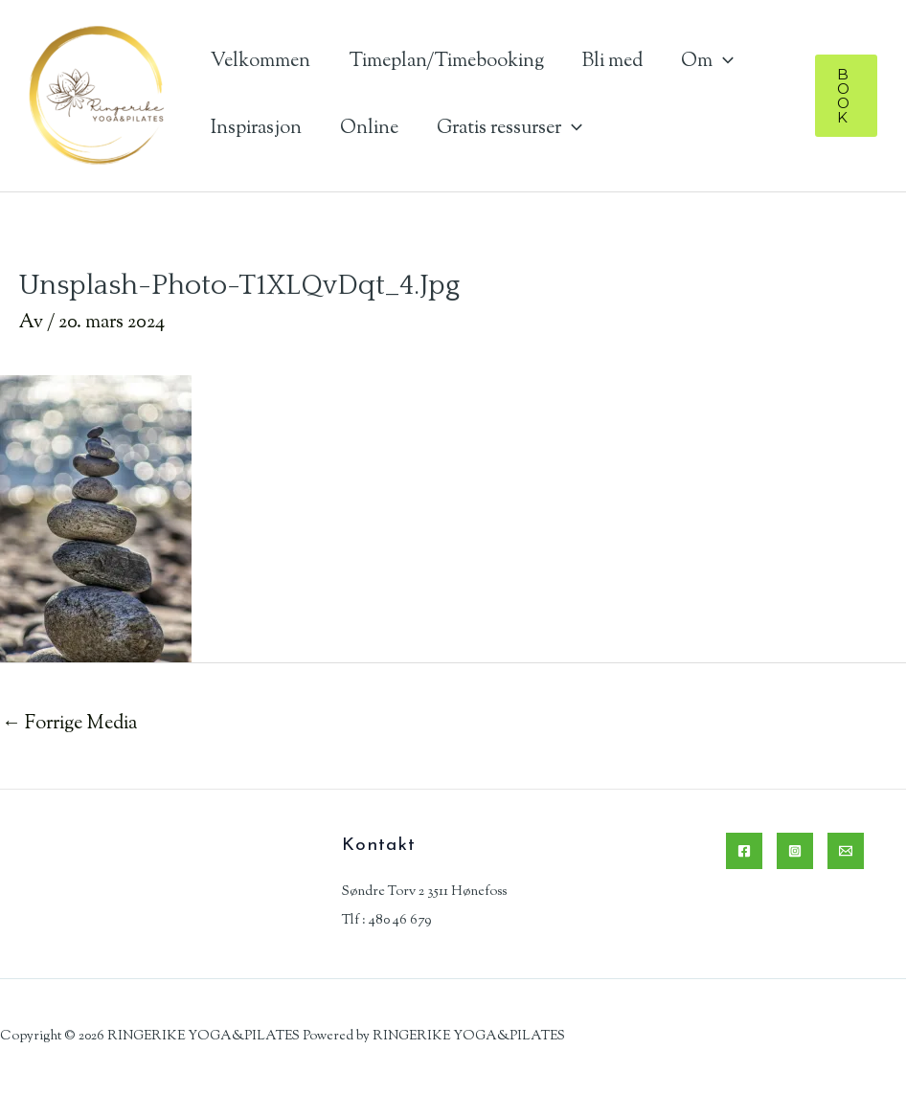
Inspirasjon (256, 129)
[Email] (845, 851)
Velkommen (260, 62)
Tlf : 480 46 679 (386, 920)
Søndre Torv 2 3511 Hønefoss (424, 892)
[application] (723, 62)
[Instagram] (795, 851)
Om (707, 62)
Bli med (612, 62)
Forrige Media (69, 724)
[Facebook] (744, 851)
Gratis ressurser (509, 129)
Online (369, 129)
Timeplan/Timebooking (446, 62)
